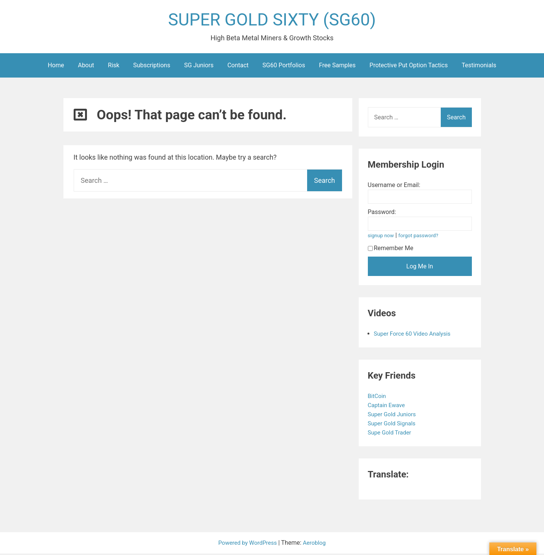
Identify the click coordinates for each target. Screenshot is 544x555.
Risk (113, 66)
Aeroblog (316, 544)
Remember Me (390, 249)
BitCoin (378, 397)
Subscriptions (151, 66)
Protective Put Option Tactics (408, 66)
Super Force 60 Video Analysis (415, 335)
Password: (382, 213)
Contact (238, 66)
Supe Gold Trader (392, 434)
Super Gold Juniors (394, 415)
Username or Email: (394, 186)
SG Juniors (199, 66)
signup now (382, 237)
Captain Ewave (388, 406)
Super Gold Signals (394, 424)
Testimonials (479, 66)
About (86, 66)
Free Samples (337, 66)
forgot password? (421, 237)
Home (56, 66)
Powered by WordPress (248, 544)
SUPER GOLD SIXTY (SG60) (272, 20)
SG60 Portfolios (283, 66)
